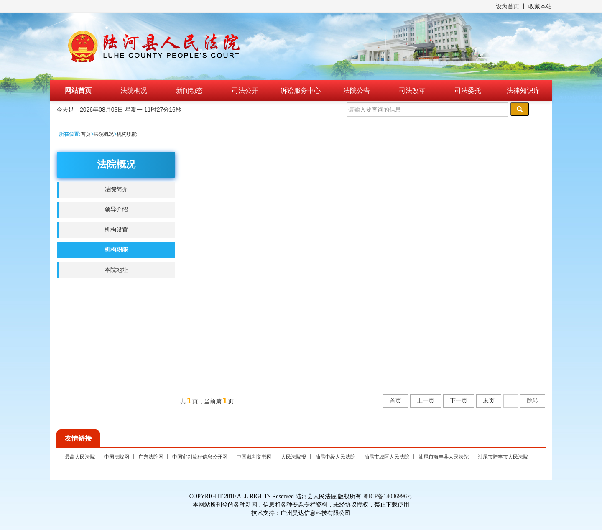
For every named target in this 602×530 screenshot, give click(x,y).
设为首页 (507, 6)
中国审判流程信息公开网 (199, 457)
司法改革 (412, 90)
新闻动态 (189, 90)
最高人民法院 (80, 457)
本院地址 (116, 270)
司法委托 (467, 90)
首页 (86, 134)
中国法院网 (116, 457)
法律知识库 (523, 90)
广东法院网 (150, 457)
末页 (489, 401)
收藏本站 (540, 6)
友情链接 (78, 438)
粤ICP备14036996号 (388, 496)
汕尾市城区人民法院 (386, 457)
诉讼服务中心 (301, 90)
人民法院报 (293, 457)
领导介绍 (116, 209)
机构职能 (127, 134)
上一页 (425, 401)
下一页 (458, 401)
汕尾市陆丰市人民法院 (503, 457)
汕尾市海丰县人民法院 (443, 457)
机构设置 (116, 230)
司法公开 (245, 90)
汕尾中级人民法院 (335, 457)
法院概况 (133, 90)
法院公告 (356, 90)
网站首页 (78, 90)
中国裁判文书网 (254, 457)
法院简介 (116, 189)
